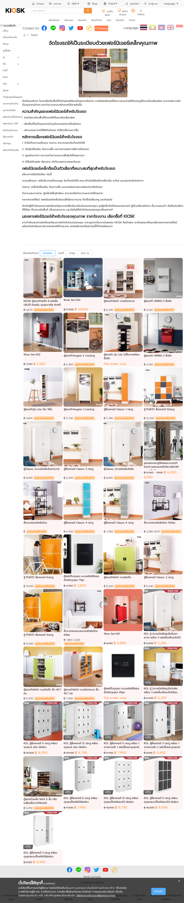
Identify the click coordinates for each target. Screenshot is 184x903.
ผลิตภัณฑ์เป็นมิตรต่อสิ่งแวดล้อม (11, 117)
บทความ (55, 3)
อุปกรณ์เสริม (9, 110)
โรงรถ (132, 20)
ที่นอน (6, 44)
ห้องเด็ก (120, 20)
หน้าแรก (38, 3)
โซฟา (5, 77)
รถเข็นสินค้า (107, 13)
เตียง (5, 30)
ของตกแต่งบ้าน (10, 103)
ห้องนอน (69, 20)
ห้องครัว (82, 20)
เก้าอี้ (5, 70)
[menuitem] (38, 4)
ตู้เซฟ (5, 90)
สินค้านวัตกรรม (10, 130)
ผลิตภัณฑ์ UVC (11, 123)
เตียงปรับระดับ (10, 37)
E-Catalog (101, 28)
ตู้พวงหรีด (8, 136)
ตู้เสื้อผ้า (6, 50)
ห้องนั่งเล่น (54, 20)
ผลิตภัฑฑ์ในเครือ (11, 150)
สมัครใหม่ (132, 3)
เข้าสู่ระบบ (151, 3)
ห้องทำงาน (96, 20)
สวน (109, 20)
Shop (93, 3)
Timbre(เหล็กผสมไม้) (11, 97)
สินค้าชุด (7, 143)
